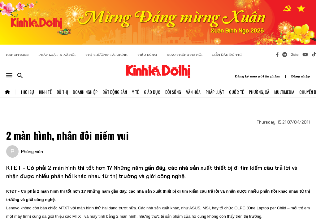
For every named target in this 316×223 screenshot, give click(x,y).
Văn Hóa (193, 92)
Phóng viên (32, 151)
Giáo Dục (152, 92)
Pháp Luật (215, 92)
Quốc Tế (236, 92)
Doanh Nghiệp (85, 92)
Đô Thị (62, 92)
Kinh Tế (45, 92)
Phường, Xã (259, 92)
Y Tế (135, 92)
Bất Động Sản (114, 92)
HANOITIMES (17, 55)
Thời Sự (27, 92)
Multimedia (284, 92)
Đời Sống (173, 92)
